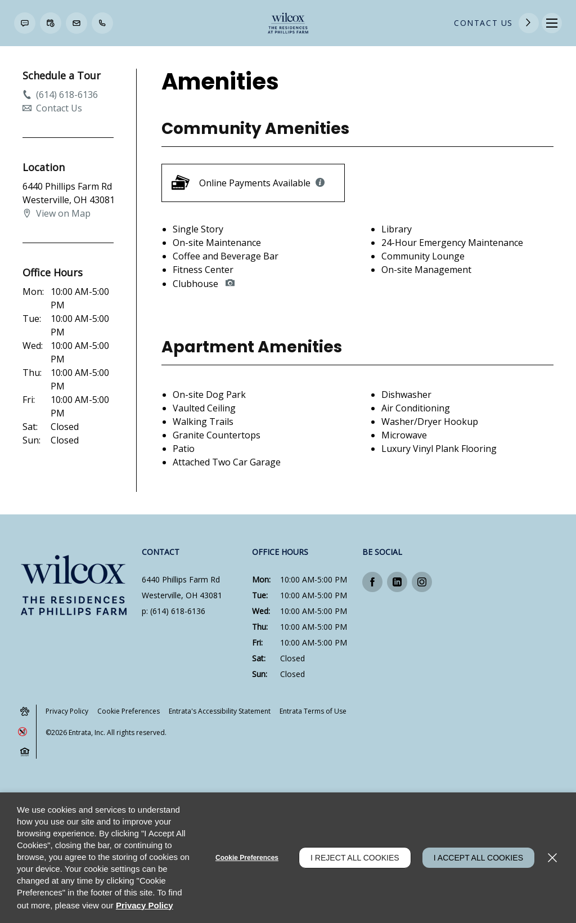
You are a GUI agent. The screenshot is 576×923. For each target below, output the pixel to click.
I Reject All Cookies (354, 857)
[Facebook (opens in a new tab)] (372, 582)
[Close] (552, 857)
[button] (24, 23)
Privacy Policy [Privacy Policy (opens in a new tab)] (67, 711)
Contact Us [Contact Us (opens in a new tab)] (483, 22)
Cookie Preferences (246, 858)
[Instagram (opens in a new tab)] (422, 582)
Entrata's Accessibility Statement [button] (220, 711)
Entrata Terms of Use (313, 711)
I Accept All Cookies (478, 857)
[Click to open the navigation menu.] (552, 23)
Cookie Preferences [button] (128, 711)
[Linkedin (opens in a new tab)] (397, 582)
